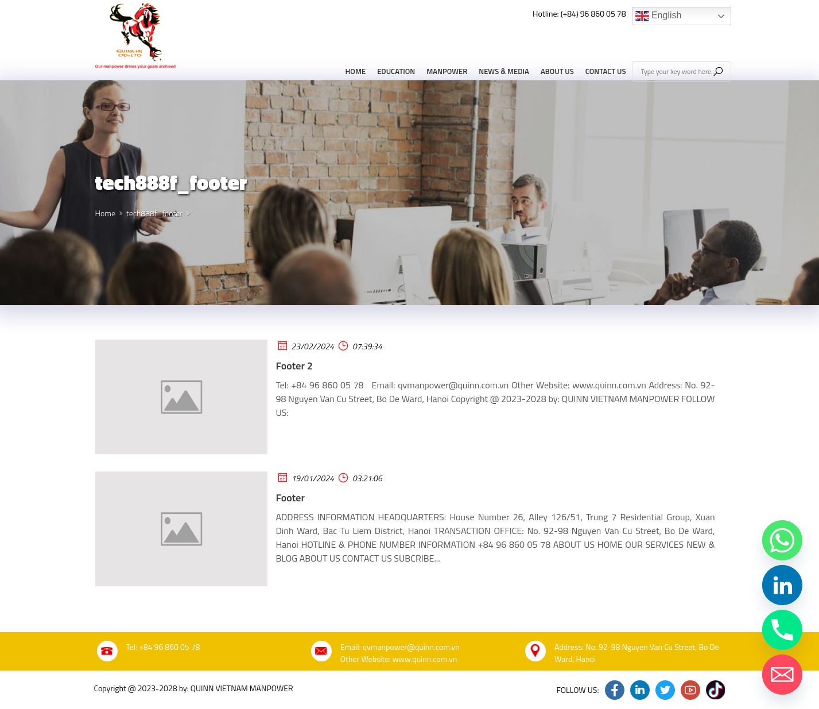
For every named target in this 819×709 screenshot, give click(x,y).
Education (396, 71)
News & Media (504, 71)
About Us (557, 71)
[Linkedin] (782, 585)
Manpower (446, 71)
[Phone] (782, 630)
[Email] (782, 675)
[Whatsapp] (782, 540)
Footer (290, 497)
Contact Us (605, 71)
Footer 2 (294, 365)
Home (356, 71)
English (658, 16)
